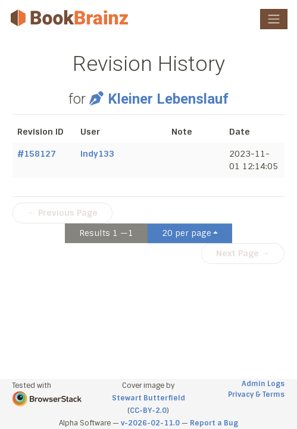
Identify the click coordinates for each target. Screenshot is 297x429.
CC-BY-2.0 (148, 410)
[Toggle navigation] (273, 19)
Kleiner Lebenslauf (159, 99)
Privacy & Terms (256, 394)
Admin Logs (263, 383)
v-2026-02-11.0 (150, 423)
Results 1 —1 (106, 233)
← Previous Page (62, 212)
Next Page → (243, 253)
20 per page (186, 233)
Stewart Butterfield (148, 398)
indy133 (97, 153)
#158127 (36, 153)
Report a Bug (214, 423)
